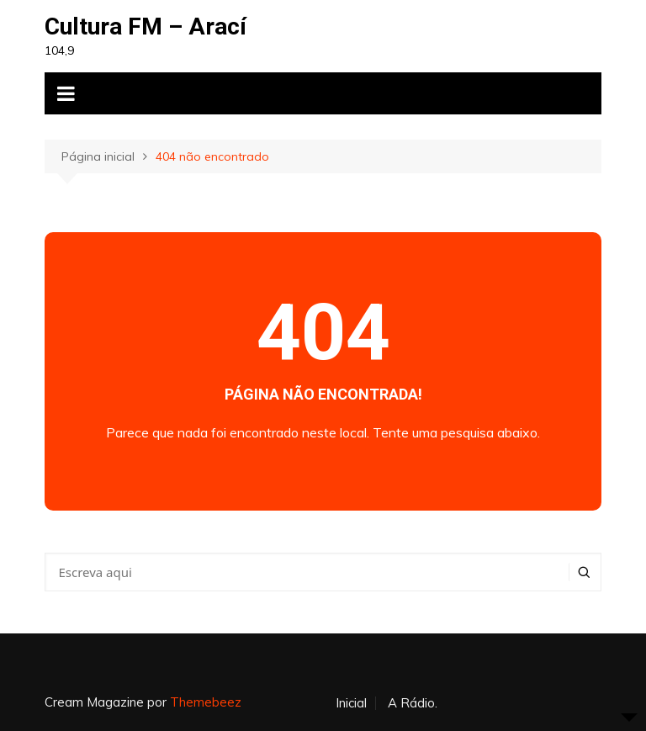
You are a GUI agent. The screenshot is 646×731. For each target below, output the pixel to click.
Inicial (351, 703)
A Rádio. (412, 703)
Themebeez (205, 702)
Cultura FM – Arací (145, 26)
